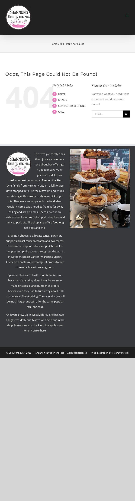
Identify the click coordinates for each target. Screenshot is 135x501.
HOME (62, 94)
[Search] (126, 114)
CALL (61, 111)
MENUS (62, 100)
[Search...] (107, 114)
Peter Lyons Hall (120, 352)
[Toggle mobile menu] (128, 15)
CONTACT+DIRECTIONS (71, 106)
